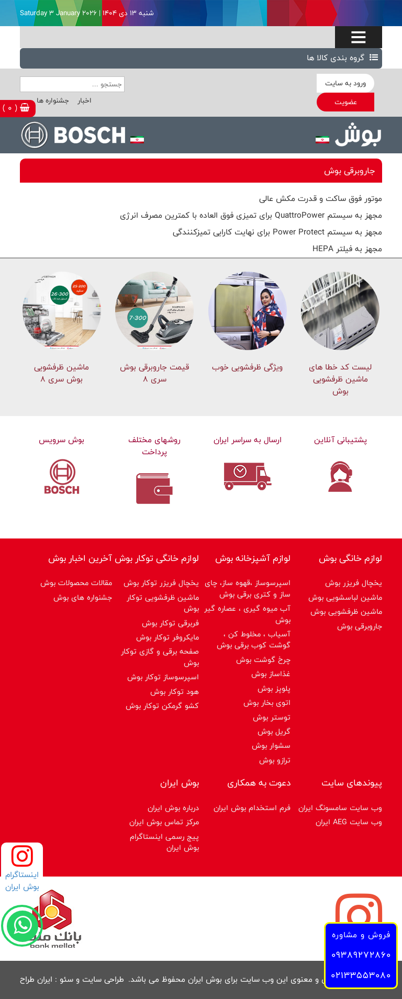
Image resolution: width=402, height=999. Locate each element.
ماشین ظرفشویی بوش (346, 611)
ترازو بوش (275, 760)
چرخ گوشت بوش (263, 659)
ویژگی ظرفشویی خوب (247, 367)
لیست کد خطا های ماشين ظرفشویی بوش (340, 379)
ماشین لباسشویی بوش (345, 597)
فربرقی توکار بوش (170, 623)
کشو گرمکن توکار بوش (162, 705)
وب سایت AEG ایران (349, 821)
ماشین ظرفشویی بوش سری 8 (61, 373)
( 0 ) (16, 108)
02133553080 (361, 975)
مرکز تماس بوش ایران (164, 821)
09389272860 (361, 955)
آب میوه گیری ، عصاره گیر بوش (247, 614)
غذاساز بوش (271, 673)
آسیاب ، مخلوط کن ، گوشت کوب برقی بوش (254, 639)
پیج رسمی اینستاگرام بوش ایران (164, 842)
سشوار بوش (271, 745)
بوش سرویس (61, 440)
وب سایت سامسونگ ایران (340, 807)
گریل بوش (274, 731)
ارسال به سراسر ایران (248, 440)
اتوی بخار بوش (267, 702)
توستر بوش (272, 717)
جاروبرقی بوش (359, 626)
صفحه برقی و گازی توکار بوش (160, 657)
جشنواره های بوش (82, 597)
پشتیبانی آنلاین (340, 440)
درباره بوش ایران (173, 807)
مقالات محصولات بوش (76, 582)
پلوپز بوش (274, 688)
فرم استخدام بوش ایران (252, 807)
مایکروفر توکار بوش (167, 637)
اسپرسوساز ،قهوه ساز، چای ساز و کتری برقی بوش (248, 588)
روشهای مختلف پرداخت (154, 446)
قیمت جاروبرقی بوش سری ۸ (154, 373)
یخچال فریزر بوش (353, 582)
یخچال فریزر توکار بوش (161, 582)
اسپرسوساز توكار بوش (163, 676)
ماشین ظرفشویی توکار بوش (163, 603)
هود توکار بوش (174, 691)
